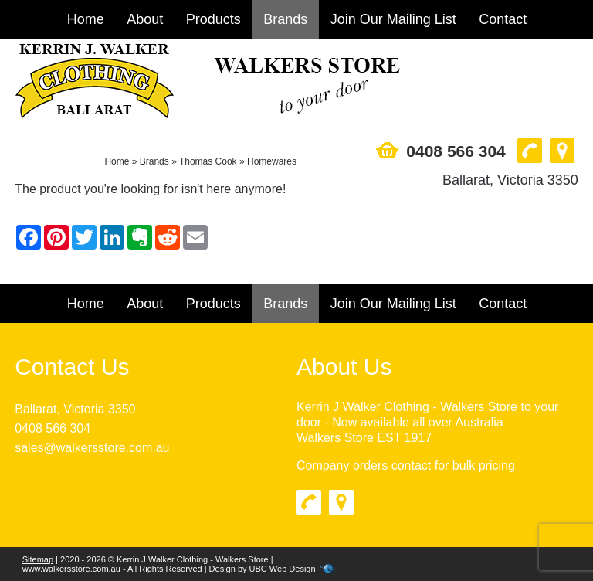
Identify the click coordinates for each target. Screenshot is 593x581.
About (145, 19)
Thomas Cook (208, 161)
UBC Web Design (282, 568)
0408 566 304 (52, 428)
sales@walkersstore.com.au (92, 447)
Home (85, 19)
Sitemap (37, 559)
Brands (285, 19)
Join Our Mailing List (393, 19)
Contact (503, 19)
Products (213, 19)
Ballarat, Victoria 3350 (75, 409)
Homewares (271, 161)
